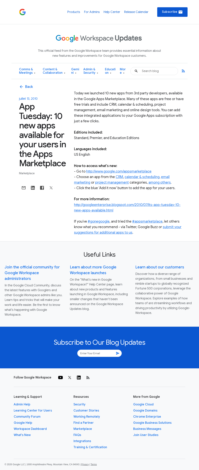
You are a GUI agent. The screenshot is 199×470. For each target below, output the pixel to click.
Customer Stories (86, 410)
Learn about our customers (159, 267)
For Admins (92, 12)
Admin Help (22, 404)
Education (110, 71)
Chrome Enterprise (147, 417)
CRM (119, 177)
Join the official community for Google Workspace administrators (32, 273)
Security (79, 404)
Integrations (82, 441)
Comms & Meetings (27, 71)
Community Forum (27, 417)
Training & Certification (90, 447)
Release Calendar (136, 12)
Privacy (85, 464)
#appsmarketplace (147, 221)
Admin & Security (90, 71)
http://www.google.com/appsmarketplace (118, 171)
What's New (22, 435)
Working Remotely (86, 417)
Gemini (75, 71)
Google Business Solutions (152, 423)
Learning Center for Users (33, 410)
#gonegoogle (99, 221)
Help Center (111, 12)
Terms (93, 464)
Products (73, 12)
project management (112, 182)
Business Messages (147, 429)
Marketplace (27, 173)
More (123, 71)
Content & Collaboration (54, 71)
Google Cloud (143, 404)
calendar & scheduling (142, 177)
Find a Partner (83, 423)
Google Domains (145, 410)
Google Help (23, 423)
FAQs (77, 435)
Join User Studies (145, 435)
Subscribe (172, 12)
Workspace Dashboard (30, 429)
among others (159, 182)
